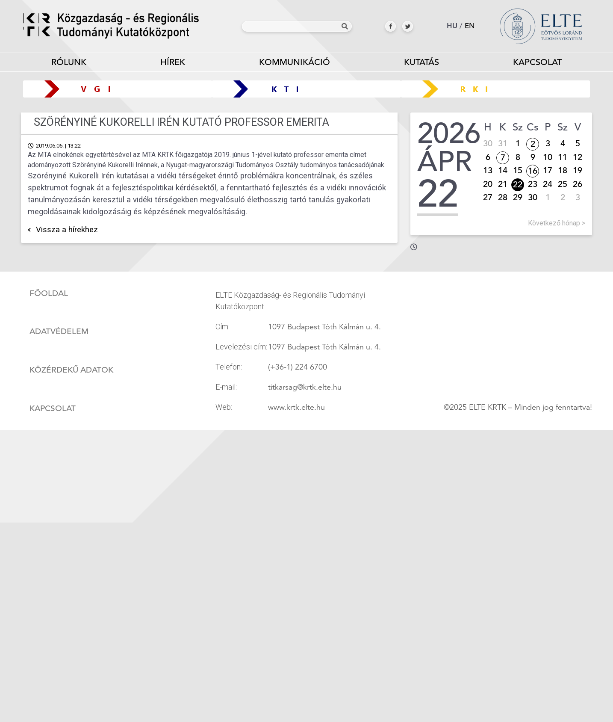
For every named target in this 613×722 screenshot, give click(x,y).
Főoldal (48, 293)
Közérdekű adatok (71, 370)
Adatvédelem (58, 331)
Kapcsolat (537, 62)
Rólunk (69, 64)
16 (532, 171)
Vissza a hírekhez (67, 229)
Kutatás (421, 64)
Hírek (172, 62)
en (470, 25)
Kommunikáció (295, 64)
